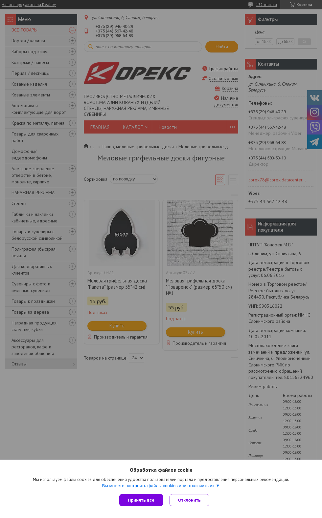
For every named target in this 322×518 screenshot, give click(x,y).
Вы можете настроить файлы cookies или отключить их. (159, 485)
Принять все (141, 500)
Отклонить (189, 500)
